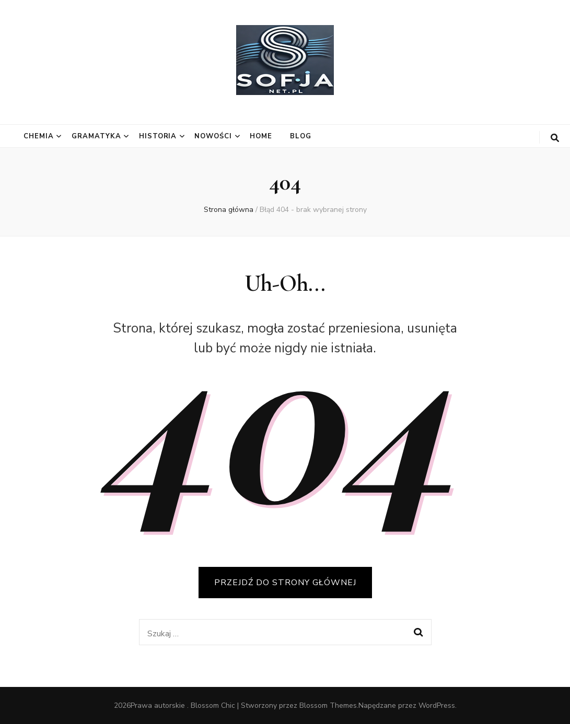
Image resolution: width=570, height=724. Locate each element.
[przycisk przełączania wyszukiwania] (555, 138)
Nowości (213, 136)
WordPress (436, 705)
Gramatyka (96, 136)
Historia (158, 136)
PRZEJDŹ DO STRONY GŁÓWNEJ (285, 582)
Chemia (39, 136)
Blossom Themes (328, 705)
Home (261, 136)
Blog (300, 136)
